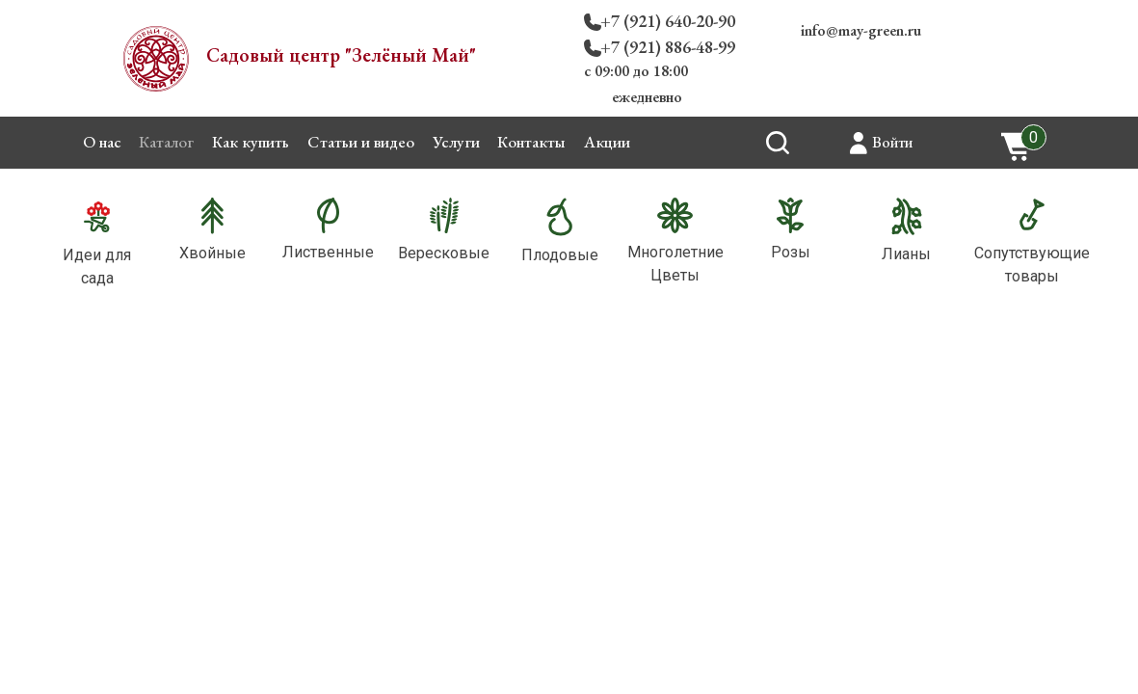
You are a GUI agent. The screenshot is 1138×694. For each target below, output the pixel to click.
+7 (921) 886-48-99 (667, 47)
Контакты (531, 141)
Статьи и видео (360, 141)
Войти (892, 142)
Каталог (166, 141)
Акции (607, 141)
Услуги (456, 141)
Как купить (250, 141)
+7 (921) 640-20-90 (667, 21)
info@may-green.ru (861, 30)
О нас (102, 141)
